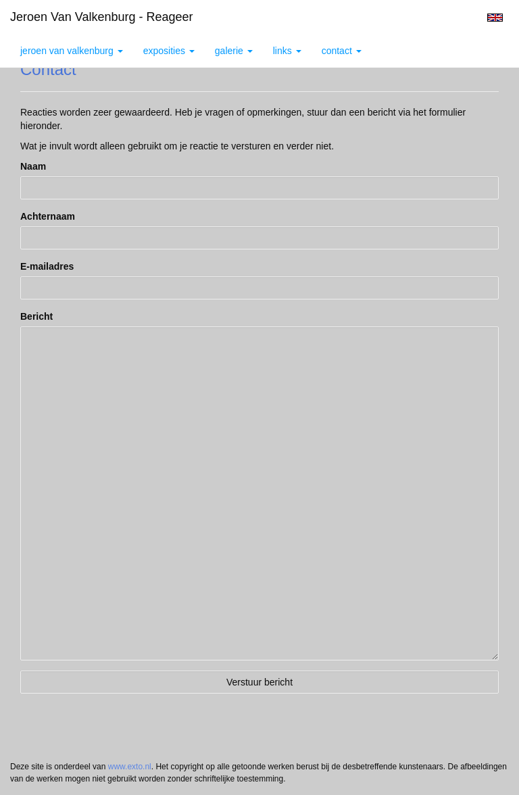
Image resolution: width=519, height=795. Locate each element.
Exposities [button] (169, 50)
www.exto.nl (129, 766)
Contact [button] (342, 50)
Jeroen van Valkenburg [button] (71, 50)
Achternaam (47, 216)
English (495, 18)
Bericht (36, 316)
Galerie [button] (234, 50)
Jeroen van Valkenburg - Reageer (101, 17)
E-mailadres (47, 266)
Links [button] (287, 50)
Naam (33, 166)
